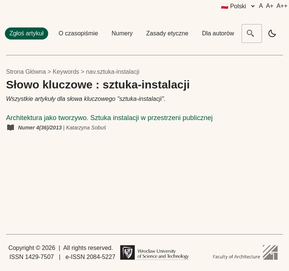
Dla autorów (218, 33)
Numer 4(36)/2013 (40, 128)
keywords (66, 72)
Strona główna (26, 72)
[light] (272, 33)
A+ (270, 6)
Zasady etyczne (167, 33)
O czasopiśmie (78, 33)
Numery (122, 33)
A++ (282, 6)
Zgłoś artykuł (26, 33)
